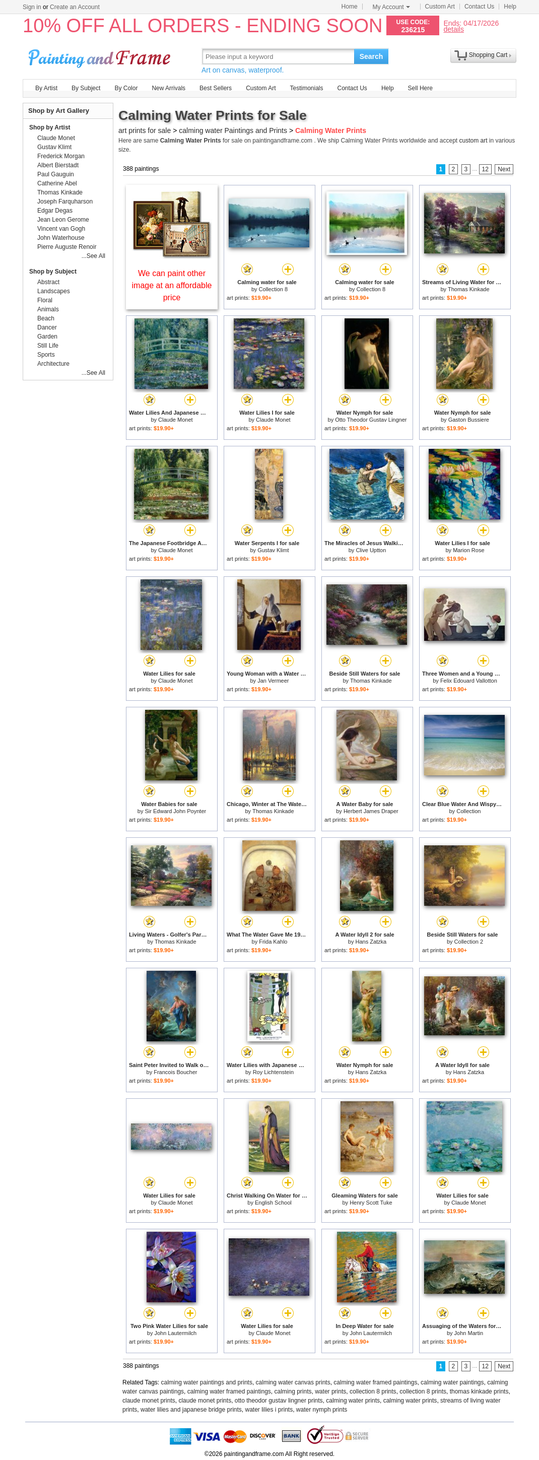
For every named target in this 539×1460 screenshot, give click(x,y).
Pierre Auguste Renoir (66, 246)
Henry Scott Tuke (371, 1203)
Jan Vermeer (273, 681)
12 (485, 169)
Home (350, 6)
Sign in (32, 7)
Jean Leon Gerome (63, 219)
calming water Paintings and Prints (233, 130)
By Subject (86, 88)
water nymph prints (321, 1409)
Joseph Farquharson (65, 201)
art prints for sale (144, 130)
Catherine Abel (57, 183)
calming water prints (353, 1400)
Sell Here (420, 88)
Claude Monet (175, 420)
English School (273, 1203)
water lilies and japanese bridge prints (191, 1409)
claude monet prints (148, 1400)
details (453, 29)
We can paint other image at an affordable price (172, 285)
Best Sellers (215, 88)
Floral (44, 300)
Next (504, 169)
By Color (126, 88)
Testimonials (306, 88)
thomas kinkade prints (479, 1391)
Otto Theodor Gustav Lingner (371, 420)
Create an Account (75, 7)
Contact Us (479, 6)
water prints (330, 1391)
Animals (48, 309)
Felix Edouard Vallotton (468, 681)
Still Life (47, 345)
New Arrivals (168, 88)
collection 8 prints (373, 1391)
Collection (468, 811)
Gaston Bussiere (468, 420)
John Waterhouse (61, 237)
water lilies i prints (269, 1409)
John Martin (468, 1333)
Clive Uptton (371, 550)
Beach (45, 318)
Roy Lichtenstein (273, 1072)
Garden (47, 336)
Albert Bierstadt (58, 165)
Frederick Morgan (61, 156)
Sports (46, 354)
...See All (93, 255)
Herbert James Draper (371, 811)
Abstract (48, 282)
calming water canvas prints (293, 1382)
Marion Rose (468, 550)
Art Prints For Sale (100, 56)
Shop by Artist (50, 127)
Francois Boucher (175, 1072)
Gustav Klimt (273, 550)
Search (371, 56)
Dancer (47, 327)
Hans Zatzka (370, 942)
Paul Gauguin (55, 174)
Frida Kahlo (273, 942)
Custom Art (440, 6)
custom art (473, 140)
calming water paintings (452, 1382)
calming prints (293, 1391)
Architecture (53, 363)
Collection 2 (468, 942)
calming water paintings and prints (206, 1382)
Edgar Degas (55, 210)
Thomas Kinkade (469, 289)
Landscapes (53, 291)
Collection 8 (273, 289)
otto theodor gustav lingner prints (279, 1400)
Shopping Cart (488, 54)
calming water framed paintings (375, 1382)
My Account (391, 7)
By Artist (46, 88)
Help (510, 6)
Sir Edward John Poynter (176, 811)
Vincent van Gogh (61, 228)
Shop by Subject (53, 271)
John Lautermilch (175, 1333)
